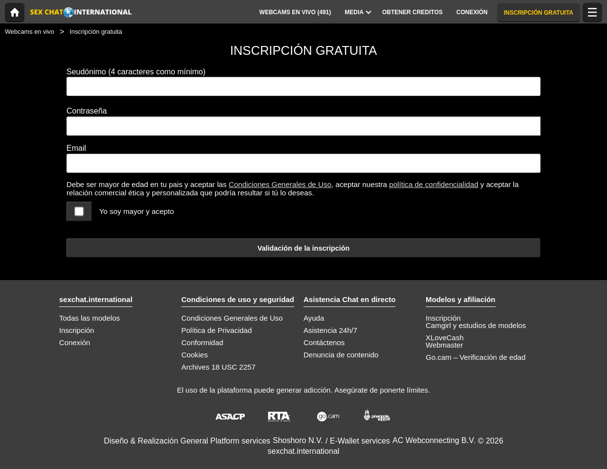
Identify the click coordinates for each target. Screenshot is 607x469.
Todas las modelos (89, 318)
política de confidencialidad (433, 184)
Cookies (194, 355)
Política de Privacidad (216, 330)
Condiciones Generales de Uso (280, 184)
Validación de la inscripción (304, 248)
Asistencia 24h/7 (330, 330)
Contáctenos (324, 342)
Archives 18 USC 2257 (218, 367)
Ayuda (314, 318)
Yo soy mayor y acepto (136, 211)
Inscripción (76, 330)
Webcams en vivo (29, 31)
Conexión (74, 342)
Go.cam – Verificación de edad (475, 357)
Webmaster (444, 345)
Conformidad (202, 342)
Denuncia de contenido (341, 355)
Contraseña (86, 111)
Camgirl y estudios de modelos (476, 325)
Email (76, 148)
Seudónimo (136, 72)
